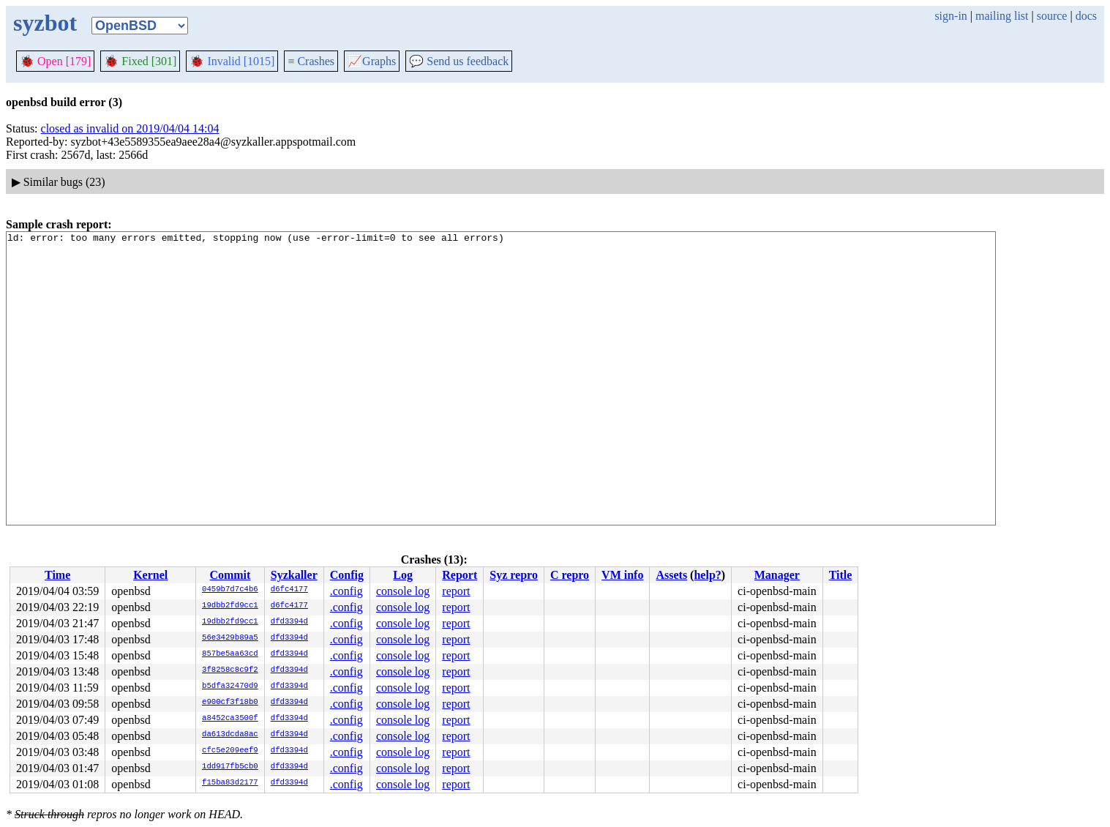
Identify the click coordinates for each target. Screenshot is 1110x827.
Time (57, 575)
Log (403, 575)
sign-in (950, 16)
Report (459, 575)
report (456, 591)
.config (346, 591)
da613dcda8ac (230, 735)
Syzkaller (294, 575)
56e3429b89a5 (230, 638)
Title (840, 575)
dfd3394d (289, 622)
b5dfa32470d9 (230, 686)
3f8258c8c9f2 (230, 670)
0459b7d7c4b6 (230, 590)
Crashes (311, 61)
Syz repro (514, 575)
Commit (229, 575)
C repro (569, 575)
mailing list (1001, 16)
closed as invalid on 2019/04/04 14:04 (130, 128)
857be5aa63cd (230, 654)
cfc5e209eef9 (230, 751)
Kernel (150, 575)
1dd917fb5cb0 (230, 767)
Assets (671, 575)
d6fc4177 (289, 590)
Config (347, 575)
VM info (622, 575)
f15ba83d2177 (230, 783)
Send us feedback (459, 61)
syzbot (45, 23)
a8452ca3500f (230, 719)
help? (707, 575)
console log (403, 591)
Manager (777, 575)
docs (1086, 16)
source (1052, 16)
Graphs (372, 61)
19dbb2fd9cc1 (230, 606)
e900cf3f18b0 (230, 702)
